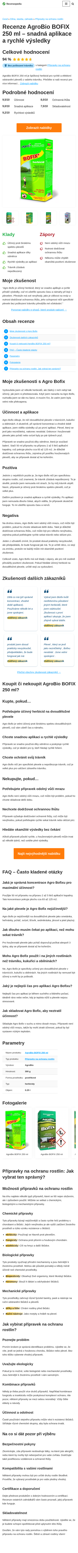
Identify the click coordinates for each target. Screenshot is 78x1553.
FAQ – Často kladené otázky (23, 350)
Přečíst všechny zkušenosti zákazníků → (39, 672)
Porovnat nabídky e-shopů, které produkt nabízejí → (39, 309)
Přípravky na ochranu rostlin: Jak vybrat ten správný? (35, 368)
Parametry (15, 356)
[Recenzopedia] (12, 3)
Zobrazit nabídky (39, 128)
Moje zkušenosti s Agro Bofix (23, 331)
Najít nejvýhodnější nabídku (39, 853)
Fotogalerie (15, 362)
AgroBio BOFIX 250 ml (36, 1052)
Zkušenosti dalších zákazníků (24, 337)
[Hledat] (73, 4)
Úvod (5, 19)
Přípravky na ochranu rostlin (49, 19)
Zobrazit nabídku (29, 83)
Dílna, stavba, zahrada (21, 19)
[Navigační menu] (66, 3)
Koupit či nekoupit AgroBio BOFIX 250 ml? (30, 343)
